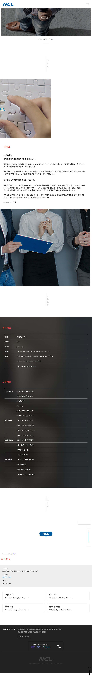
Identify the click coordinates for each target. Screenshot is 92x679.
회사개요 (45, 39)
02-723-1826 (24, 361)
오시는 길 (51, 39)
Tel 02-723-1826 (25, 632)
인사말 (40, 39)
